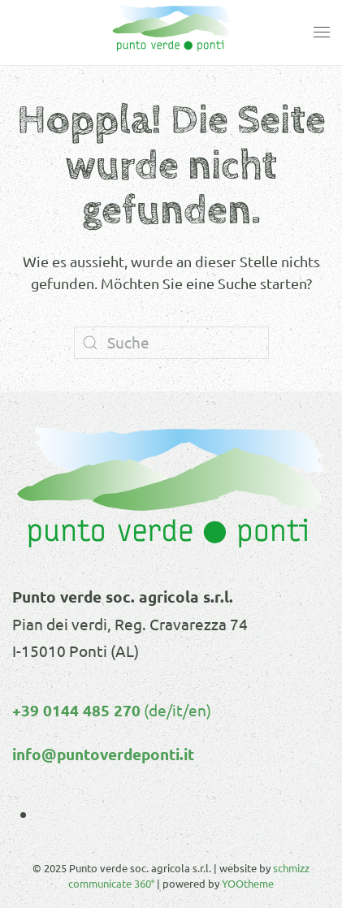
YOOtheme (248, 883)
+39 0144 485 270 (76, 710)
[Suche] (171, 342)
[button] (322, 32)
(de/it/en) (176, 710)
